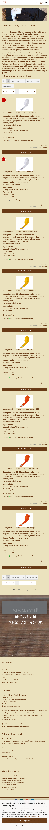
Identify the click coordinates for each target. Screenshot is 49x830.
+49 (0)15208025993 (10, 702)
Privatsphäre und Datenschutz (13, 680)
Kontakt (4, 669)
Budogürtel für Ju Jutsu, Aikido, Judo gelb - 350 (20, 350)
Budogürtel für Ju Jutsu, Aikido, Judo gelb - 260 (20, 231)
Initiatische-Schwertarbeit (13, 724)
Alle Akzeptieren (25, 821)
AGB (3, 677)
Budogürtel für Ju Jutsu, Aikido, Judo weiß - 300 (20, 112)
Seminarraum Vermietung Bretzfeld (16, 726)
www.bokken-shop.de (12, 706)
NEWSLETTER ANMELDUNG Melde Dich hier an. (26, 616)
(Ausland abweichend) (26, 140)
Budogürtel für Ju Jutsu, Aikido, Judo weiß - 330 (20, 172)
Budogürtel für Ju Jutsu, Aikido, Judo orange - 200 (21, 409)
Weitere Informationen (24, 826)
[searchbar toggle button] (36, 2)
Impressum (6, 667)
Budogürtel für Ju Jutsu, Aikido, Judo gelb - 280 (20, 290)
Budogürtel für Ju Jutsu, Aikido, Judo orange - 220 (21, 468)
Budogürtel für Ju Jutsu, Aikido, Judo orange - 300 (21, 528)
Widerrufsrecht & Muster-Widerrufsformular (18, 675)
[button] (4, 81)
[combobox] (18, 81)
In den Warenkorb (24, 152)
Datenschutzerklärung (32, 816)
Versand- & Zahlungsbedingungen (15, 672)
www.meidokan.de (9, 789)
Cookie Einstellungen (10, 682)
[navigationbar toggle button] (46, 2)
